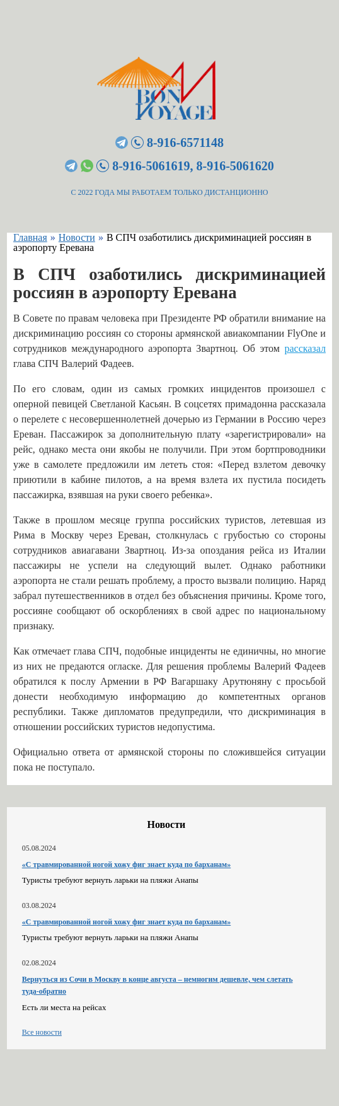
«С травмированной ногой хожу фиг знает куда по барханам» (126, 864)
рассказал (304, 348)
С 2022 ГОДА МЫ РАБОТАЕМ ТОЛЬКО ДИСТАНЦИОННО (169, 192)
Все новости (42, 1032)
